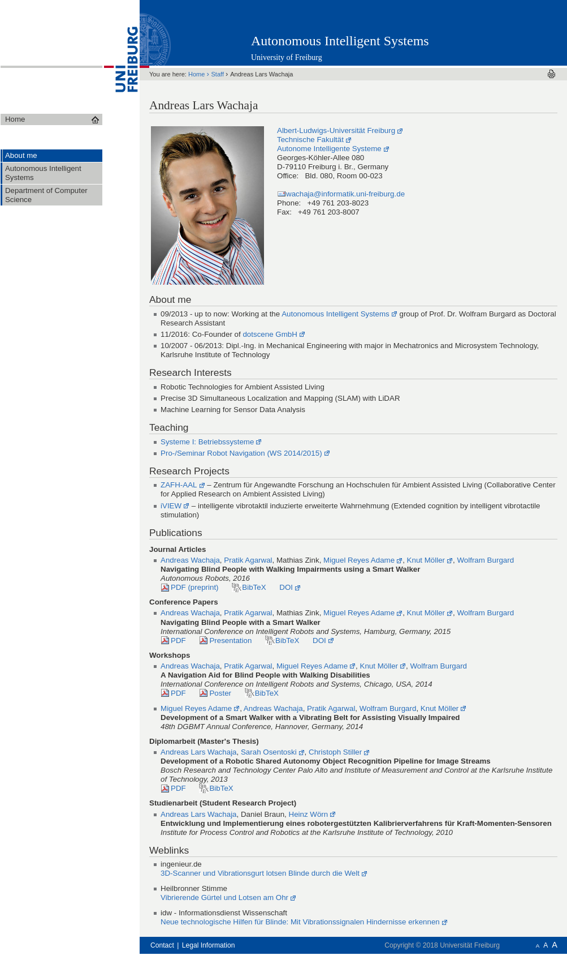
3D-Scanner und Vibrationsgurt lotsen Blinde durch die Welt (260, 873)
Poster (220, 693)
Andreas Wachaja (190, 560)
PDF (178, 640)
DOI (286, 587)
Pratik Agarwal (248, 560)
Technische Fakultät (310, 139)
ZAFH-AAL (179, 485)
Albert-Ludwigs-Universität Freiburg (336, 130)
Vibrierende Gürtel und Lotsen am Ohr (224, 897)
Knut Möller (426, 560)
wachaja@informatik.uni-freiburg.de (345, 194)
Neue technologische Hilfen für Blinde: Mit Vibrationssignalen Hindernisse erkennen (300, 922)
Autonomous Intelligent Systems (340, 40)
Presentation (230, 640)
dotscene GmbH (270, 334)
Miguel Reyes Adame (359, 560)
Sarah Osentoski (269, 752)
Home (197, 74)
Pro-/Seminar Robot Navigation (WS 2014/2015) (241, 453)
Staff (218, 74)
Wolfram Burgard (485, 560)
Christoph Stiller (335, 752)
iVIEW (171, 506)
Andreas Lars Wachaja (199, 752)
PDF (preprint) (195, 587)
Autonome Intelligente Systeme (329, 148)
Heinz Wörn (308, 814)
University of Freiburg (286, 57)
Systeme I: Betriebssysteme (207, 442)
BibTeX (254, 587)
